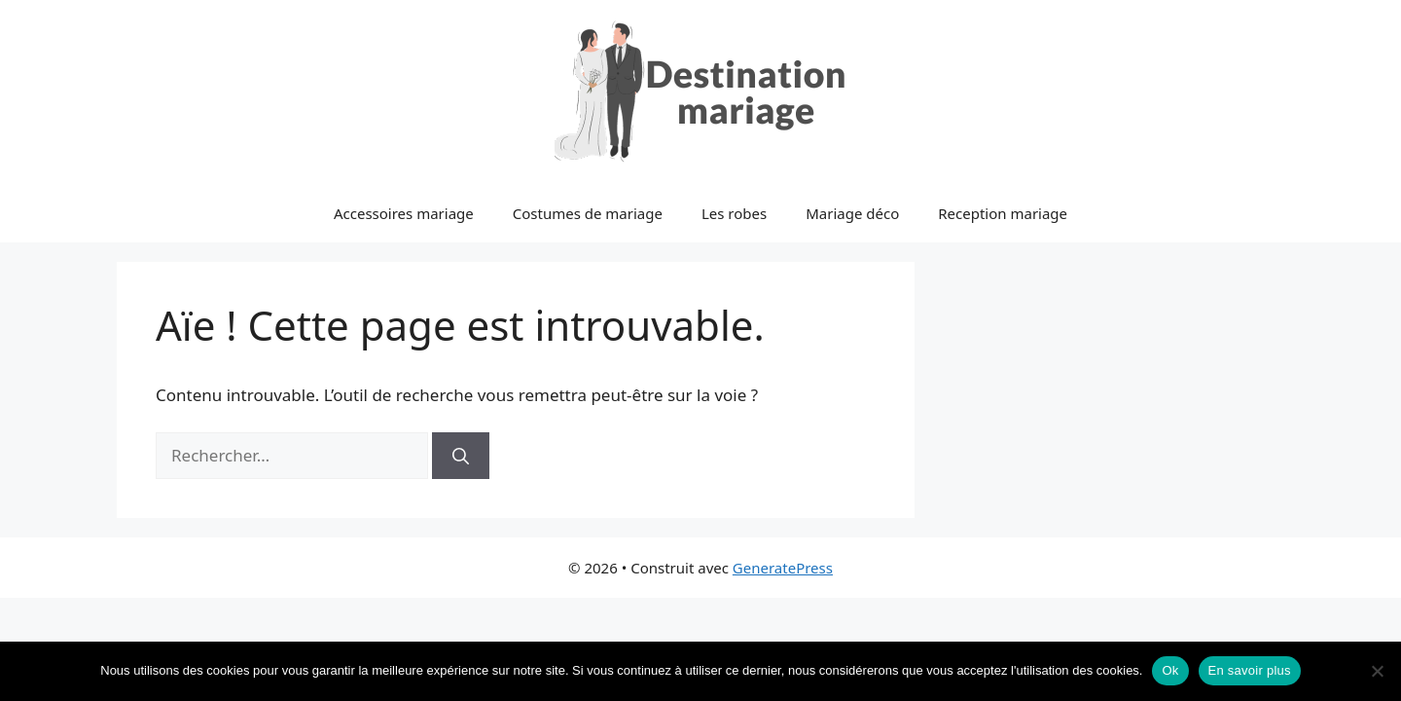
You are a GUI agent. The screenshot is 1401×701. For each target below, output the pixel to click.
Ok (1170, 670)
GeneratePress (783, 567)
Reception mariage (1002, 213)
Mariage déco (852, 213)
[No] (1376, 671)
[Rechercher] (460, 455)
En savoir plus (1249, 670)
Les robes (734, 213)
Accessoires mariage (404, 213)
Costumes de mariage (588, 213)
